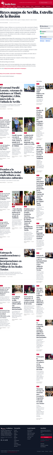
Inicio (1, 8)
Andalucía (19, 6)
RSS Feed (15, 446)
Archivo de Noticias (17, 444)
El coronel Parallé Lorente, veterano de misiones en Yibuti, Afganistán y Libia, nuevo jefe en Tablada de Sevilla (5, 123)
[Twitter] (3, 440)
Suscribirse (46, 437)
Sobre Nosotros (30, 430)
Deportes (28, 6)
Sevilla (14, 6)
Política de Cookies (30, 434)
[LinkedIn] (6, 440)
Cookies (42, 451)
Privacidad (39, 451)
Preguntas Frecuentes (44, 445)
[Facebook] (1, 440)
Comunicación (37, 6)
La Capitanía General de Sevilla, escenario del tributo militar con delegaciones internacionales (17, 303)
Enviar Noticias (43, 446)
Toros (32, 6)
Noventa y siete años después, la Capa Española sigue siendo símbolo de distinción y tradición (5, 291)
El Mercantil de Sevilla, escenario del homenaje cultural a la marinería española (5, 225)
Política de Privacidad (31, 433)
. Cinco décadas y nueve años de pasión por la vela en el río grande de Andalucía (17, 213)
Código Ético (29, 431)
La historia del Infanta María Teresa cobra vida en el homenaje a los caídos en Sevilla (29, 139)
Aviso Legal (29, 437)
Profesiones (48, 6)
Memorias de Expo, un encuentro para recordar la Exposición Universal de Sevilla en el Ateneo (5, 314)
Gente (23, 6)
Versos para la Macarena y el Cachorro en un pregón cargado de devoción (29, 300)
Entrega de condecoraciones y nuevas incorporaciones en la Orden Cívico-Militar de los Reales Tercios (41, 262)
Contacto (50, 451)
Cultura (43, 6)
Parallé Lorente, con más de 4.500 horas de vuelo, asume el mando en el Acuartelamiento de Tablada (17, 140)
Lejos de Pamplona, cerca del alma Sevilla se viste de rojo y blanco (5, 147)
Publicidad (42, 443)
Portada (4, 6)
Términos (46, 451)
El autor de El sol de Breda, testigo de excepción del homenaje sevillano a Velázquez (5, 196)
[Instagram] (5, 440)
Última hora (9, 6)
